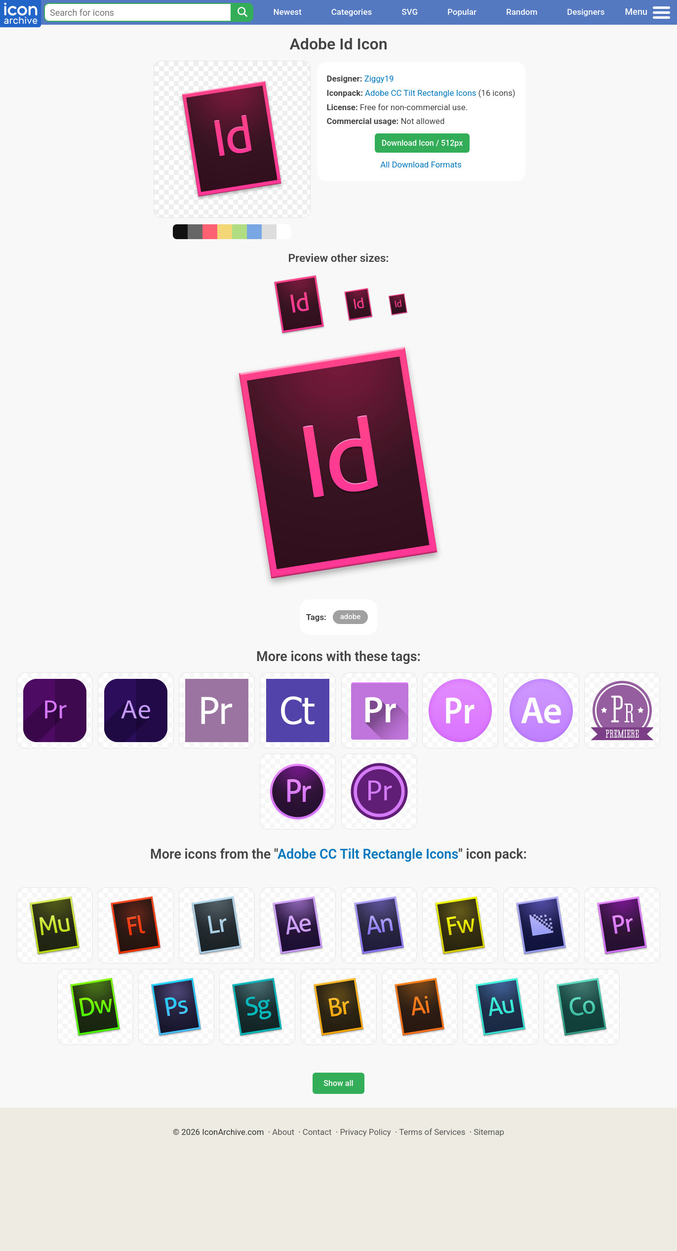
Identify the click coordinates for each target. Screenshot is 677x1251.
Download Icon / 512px (422, 143)
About (283, 1132)
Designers (585, 12)
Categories (351, 12)
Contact (317, 1132)
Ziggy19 (379, 78)
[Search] (242, 12)
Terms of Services (432, 1132)
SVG (409, 12)
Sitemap (489, 1132)
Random (521, 12)
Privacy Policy (365, 1132)
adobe (350, 616)
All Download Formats (421, 164)
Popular (462, 12)
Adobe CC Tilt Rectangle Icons (420, 93)
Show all (338, 1083)
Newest (287, 12)
